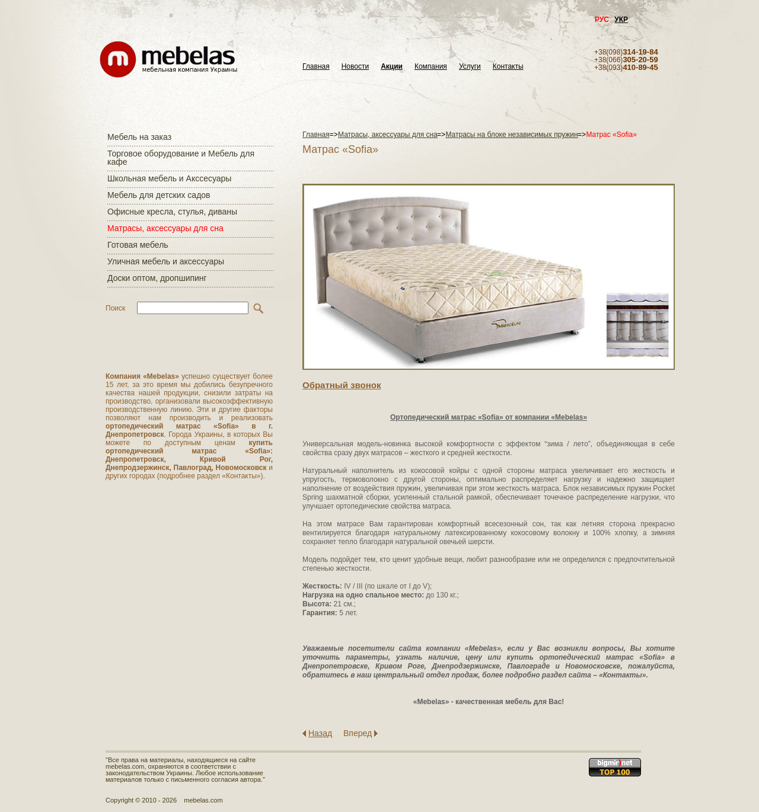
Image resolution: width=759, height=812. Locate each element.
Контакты (508, 67)
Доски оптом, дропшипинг (157, 278)
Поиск (115, 308)
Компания (430, 67)
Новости (355, 67)
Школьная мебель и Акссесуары (169, 178)
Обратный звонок (341, 385)
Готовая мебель (137, 245)
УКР (621, 19)
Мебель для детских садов (159, 195)
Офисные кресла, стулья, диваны (172, 211)
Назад (320, 733)
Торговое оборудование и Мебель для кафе (180, 158)
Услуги (470, 67)
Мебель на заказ (139, 137)
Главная (316, 67)
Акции (392, 67)
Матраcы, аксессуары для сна (165, 228)
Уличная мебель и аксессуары (165, 261)
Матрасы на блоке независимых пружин (511, 134)
